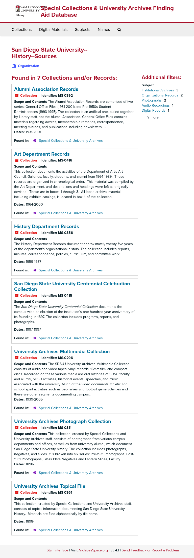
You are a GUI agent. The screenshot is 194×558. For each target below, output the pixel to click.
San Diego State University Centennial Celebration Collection (72, 286)
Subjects (82, 29)
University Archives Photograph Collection (62, 421)
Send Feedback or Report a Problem (150, 550)
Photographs (152, 100)
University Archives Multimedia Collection (62, 352)
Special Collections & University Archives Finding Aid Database (107, 11)
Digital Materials (53, 29)
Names (104, 29)
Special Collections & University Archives (71, 140)
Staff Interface (57, 550)
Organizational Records (160, 95)
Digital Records (154, 110)
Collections (22, 29)
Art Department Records (42, 154)
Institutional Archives (158, 90)
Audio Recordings (156, 105)
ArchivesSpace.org (93, 550)
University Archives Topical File (49, 486)
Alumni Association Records (46, 89)
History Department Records (46, 227)
